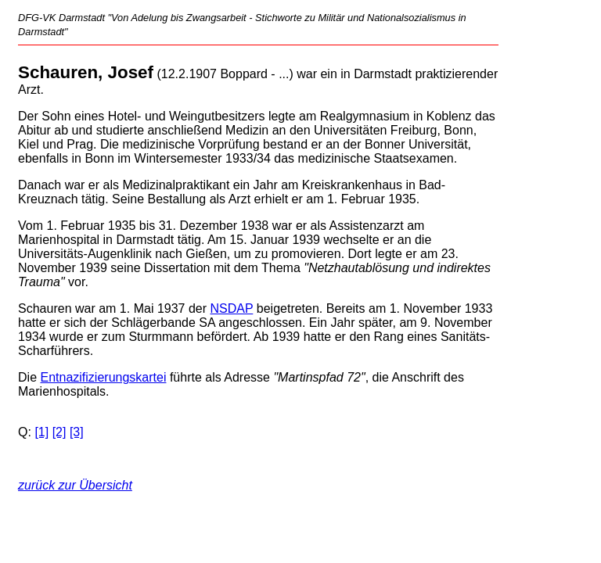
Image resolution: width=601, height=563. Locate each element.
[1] (41, 432)
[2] (59, 432)
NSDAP (232, 308)
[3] (77, 432)
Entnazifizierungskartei (103, 377)
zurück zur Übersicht (75, 485)
